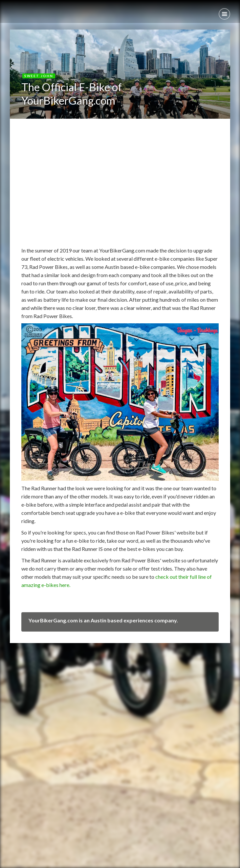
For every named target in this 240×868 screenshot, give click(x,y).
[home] (5, 9)
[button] (224, 14)
